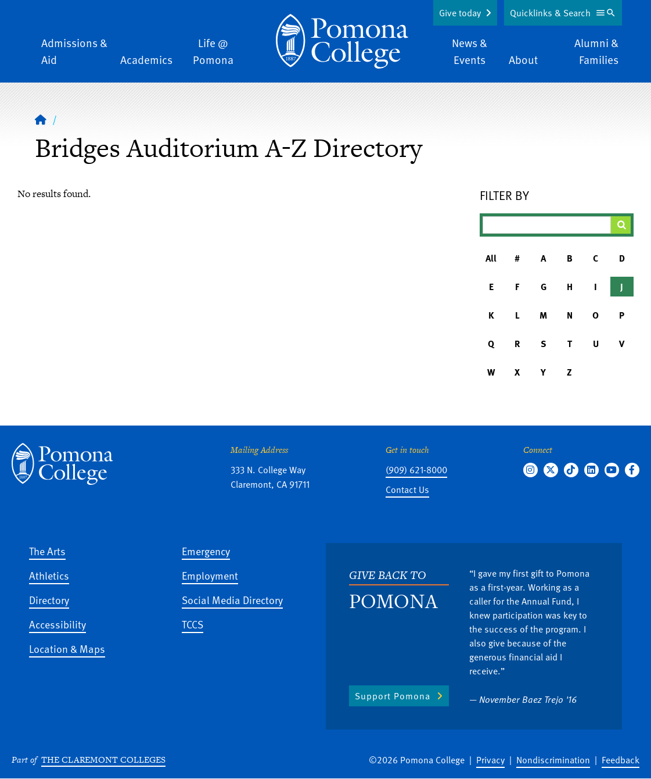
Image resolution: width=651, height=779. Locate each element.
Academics (146, 59)
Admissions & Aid (74, 51)
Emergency (206, 551)
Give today (460, 13)
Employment (210, 575)
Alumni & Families (596, 51)
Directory (49, 600)
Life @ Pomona (213, 51)
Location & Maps (67, 648)
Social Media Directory (232, 600)
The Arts (47, 551)
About (523, 59)
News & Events (469, 51)
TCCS (192, 624)
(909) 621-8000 (416, 470)
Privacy (490, 760)
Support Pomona (392, 696)
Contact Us (407, 489)
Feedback (620, 760)
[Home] (40, 119)
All (491, 258)
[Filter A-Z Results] (547, 225)
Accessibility (57, 624)
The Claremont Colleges (103, 759)
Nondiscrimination (553, 760)
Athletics (49, 575)
